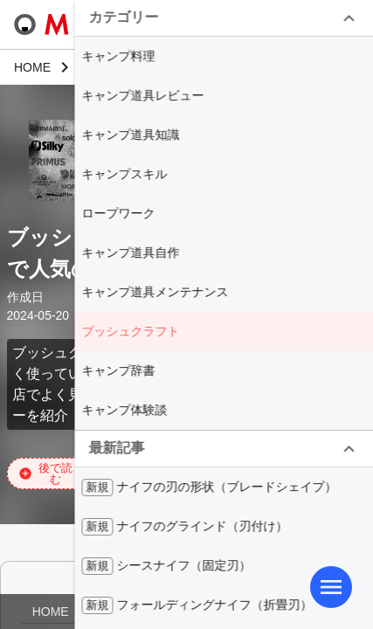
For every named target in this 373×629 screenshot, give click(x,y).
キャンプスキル (124, 174)
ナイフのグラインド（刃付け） (184, 527)
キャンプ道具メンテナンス (154, 292)
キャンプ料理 (118, 56)
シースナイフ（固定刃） (166, 566)
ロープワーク (118, 213)
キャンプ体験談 (124, 410)
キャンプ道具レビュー (142, 95)
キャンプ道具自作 (130, 252)
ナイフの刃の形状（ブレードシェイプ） (208, 487)
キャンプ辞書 (118, 370)
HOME (50, 612)
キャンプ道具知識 (130, 135)
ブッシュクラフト (130, 331)
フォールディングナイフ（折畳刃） (196, 605)
